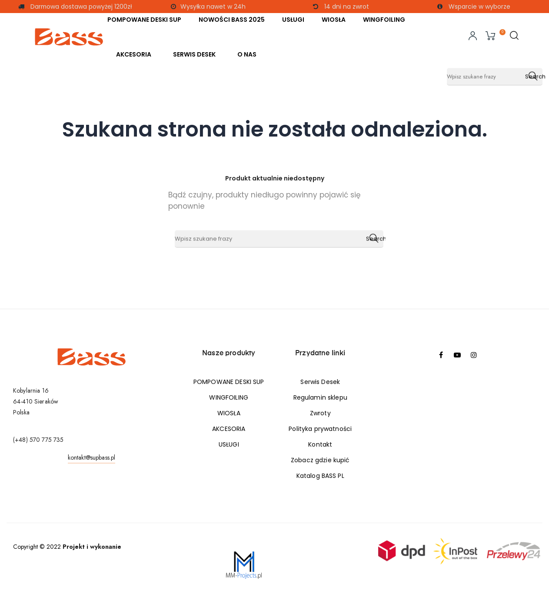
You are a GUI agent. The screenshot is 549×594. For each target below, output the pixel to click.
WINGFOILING (228, 397)
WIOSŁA (228, 413)
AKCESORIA (228, 428)
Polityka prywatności (320, 428)
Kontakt (320, 444)
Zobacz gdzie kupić (320, 460)
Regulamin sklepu (320, 397)
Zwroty (320, 413)
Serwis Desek (320, 381)
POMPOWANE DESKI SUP (228, 381)
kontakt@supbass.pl (92, 457)
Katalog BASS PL (320, 475)
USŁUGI (229, 444)
